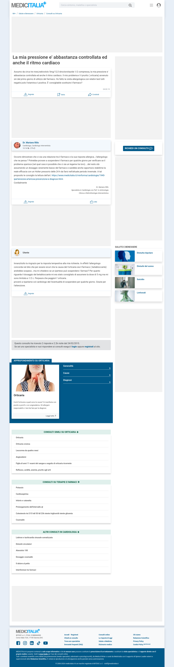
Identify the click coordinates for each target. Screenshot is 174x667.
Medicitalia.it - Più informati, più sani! (29, 5)
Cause (87, 374)
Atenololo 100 (22, 550)
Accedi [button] (66, 635)
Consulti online (104, 635)
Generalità (87, 367)
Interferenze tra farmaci (26, 570)
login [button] (74, 346)
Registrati (74, 635)
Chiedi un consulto (71, 638)
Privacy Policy (138, 641)
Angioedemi (21, 457)
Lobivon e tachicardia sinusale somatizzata (34, 537)
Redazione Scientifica (141, 638)
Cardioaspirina (22, 494)
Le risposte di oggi (105, 638)
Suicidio (140, 279)
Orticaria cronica (23, 444)
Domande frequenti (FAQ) (73, 645)
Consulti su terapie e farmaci (61, 482)
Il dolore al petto (23, 563)
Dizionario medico (105, 645)
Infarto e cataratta (23, 500)
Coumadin (20, 520)
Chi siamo (137, 635)
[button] (29, 94)
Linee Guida (43, 654)
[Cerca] (131, 5)
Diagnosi (87, 381)
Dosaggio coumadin (24, 557)
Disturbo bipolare (145, 253)
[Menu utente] (158, 5)
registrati (89, 346)
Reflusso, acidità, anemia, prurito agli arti (33, 470)
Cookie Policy (138, 645)
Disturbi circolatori (24, 544)
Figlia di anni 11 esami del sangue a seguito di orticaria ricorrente (44, 463)
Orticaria (19, 395)
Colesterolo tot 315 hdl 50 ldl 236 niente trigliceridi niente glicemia (44, 513)
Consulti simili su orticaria (61, 432)
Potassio (19, 488)
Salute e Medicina (105, 641)
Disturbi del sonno (145, 266)
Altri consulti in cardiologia (61, 532)
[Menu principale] (151, 5)
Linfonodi (141, 292)
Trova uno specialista (72, 641)
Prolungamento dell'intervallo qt (29, 507)
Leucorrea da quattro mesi (27, 450)
